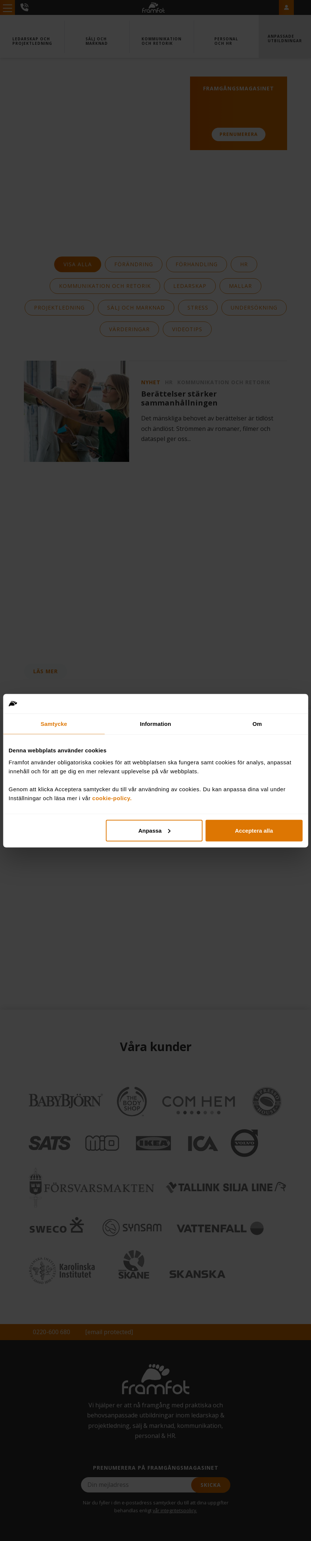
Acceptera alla (254, 830)
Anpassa (154, 830)
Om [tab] (257, 724)
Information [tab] (155, 724)
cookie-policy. (112, 798)
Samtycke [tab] (54, 724)
